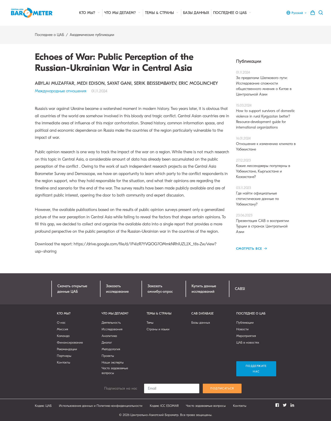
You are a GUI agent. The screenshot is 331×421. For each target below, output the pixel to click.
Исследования (112, 329)
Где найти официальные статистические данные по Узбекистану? (266, 195)
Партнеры (64, 356)
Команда (63, 336)
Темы (150, 323)
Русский (296, 13)
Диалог (107, 342)
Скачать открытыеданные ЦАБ (72, 289)
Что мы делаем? (122, 13)
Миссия (62, 329)
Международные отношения (60, 91)
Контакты (63, 362)
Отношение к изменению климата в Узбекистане (266, 143)
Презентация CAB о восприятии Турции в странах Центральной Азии (266, 223)
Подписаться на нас (120, 388)
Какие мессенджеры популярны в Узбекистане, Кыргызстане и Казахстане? (266, 168)
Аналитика (109, 336)
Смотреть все (251, 249)
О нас (61, 323)
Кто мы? (89, 13)
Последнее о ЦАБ (232, 13)
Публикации (245, 323)
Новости (242, 329)
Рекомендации (67, 349)
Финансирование (70, 342)
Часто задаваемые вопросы (115, 370)
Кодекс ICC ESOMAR (164, 406)
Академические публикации (92, 35)
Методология (111, 349)
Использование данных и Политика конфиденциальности (100, 406)
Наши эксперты (113, 362)
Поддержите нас (256, 368)
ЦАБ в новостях (247, 342)
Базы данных (196, 13)
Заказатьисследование (117, 289)
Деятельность (111, 323)
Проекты (108, 356)
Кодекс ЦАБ (43, 406)
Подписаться (222, 388)
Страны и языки (158, 329)
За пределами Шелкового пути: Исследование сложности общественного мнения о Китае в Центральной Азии (266, 83)
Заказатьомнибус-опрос (160, 289)
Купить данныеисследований (204, 289)
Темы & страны (162, 13)
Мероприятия (246, 336)
